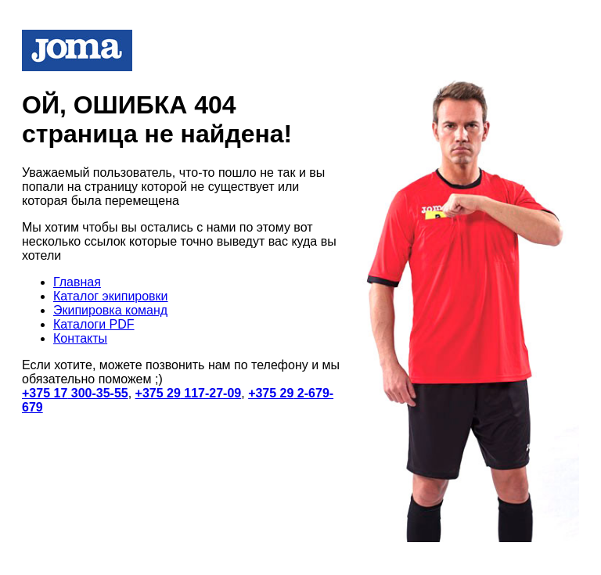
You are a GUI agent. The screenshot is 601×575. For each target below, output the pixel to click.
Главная (77, 282)
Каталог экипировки (110, 296)
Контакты (80, 338)
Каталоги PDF (94, 324)
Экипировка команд (110, 310)
